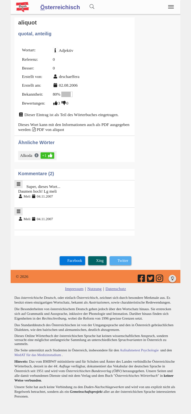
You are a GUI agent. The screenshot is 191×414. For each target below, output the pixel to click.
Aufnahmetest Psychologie (139, 350)
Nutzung (94, 288)
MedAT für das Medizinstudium (37, 355)
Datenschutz (115, 288)
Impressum (74, 288)
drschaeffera (69, 76)
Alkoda (26, 155)
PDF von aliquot (50, 129)
